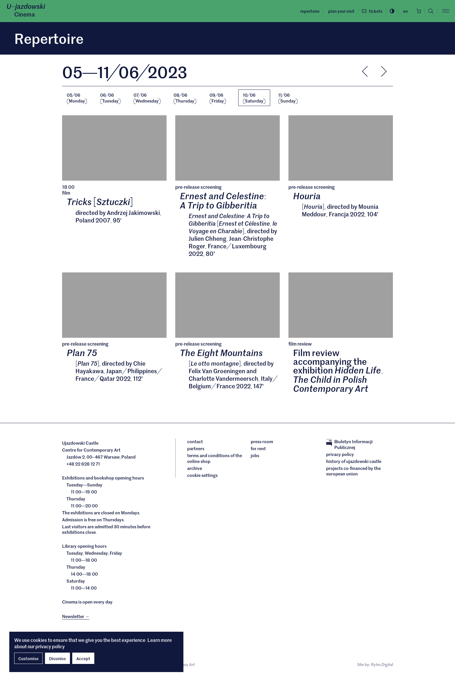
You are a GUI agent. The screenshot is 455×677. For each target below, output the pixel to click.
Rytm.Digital (382, 665)
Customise (28, 658)
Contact (195, 442)
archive (194, 469)
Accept (83, 658)
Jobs (255, 456)
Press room (262, 442)
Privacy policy (340, 455)
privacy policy (50, 646)
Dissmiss (57, 658)
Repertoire (308, 11)
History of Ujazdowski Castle (353, 462)
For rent (258, 449)
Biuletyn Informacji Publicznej (349, 445)
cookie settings (202, 476)
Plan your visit (339, 11)
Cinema (24, 14)
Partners (195, 449)
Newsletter (75, 617)
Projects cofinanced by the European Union (353, 471)
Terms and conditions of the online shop (214, 459)
